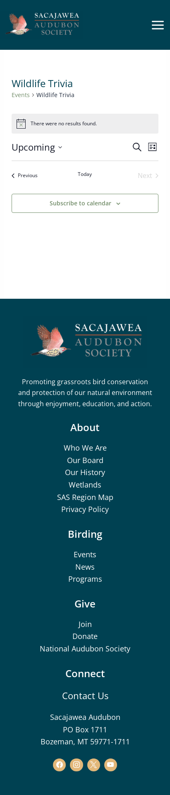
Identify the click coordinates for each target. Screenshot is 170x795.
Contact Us (85, 695)
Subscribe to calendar (80, 203)
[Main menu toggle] (157, 24)
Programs (85, 579)
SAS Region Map (85, 497)
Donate (85, 636)
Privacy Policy (85, 509)
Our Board (85, 460)
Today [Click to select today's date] (85, 174)
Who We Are (85, 448)
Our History (85, 472)
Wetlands (85, 485)
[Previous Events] (25, 175)
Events (21, 95)
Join (85, 624)
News (85, 567)
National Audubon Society (85, 649)
